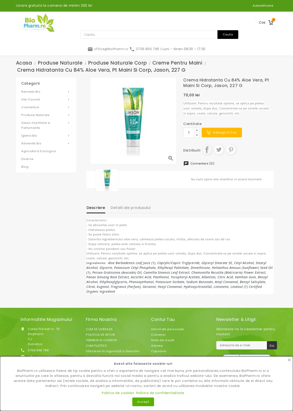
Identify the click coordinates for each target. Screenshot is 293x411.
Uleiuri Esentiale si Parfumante (46, 125)
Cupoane (158, 351)
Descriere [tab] (96, 207)
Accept (143, 402)
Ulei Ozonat (46, 99)
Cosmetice (46, 107)
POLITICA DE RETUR (100, 335)
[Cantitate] (188, 133)
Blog (24, 167)
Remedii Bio (46, 91)
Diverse (27, 159)
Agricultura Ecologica (38, 151)
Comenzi (158, 335)
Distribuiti (207, 149)
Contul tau (163, 319)
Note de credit (162, 340)
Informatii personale (167, 329)
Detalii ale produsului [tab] (130, 207)
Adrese (157, 345)
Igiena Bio (46, 135)
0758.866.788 (144, 49)
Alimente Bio (46, 143)
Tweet (218, 149)
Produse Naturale (46, 115)
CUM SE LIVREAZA (99, 329)
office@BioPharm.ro (108, 49)
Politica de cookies (118, 393)
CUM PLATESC (96, 345)
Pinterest (231, 149)
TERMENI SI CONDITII (101, 340)
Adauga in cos (225, 132)
